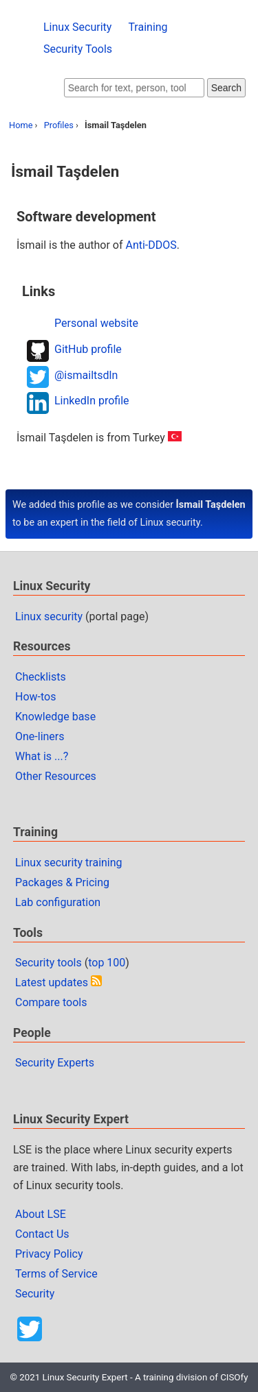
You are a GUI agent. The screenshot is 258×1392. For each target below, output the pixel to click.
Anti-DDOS (150, 245)
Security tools (48, 962)
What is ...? (41, 756)
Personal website (96, 323)
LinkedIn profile (91, 400)
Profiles (59, 125)
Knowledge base (55, 716)
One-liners (40, 736)
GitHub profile (88, 349)
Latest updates (51, 982)
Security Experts (54, 1062)
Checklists (40, 676)
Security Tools (77, 49)
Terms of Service (56, 1273)
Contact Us (42, 1234)
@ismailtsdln (86, 375)
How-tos (35, 696)
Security (34, 1293)
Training (147, 27)
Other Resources (55, 776)
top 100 (106, 962)
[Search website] (134, 87)
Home (20, 125)
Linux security (49, 616)
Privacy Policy (49, 1253)
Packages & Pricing (62, 882)
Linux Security (77, 27)
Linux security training (68, 862)
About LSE (40, 1214)
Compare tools (51, 1002)
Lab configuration (57, 902)
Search (226, 87)
